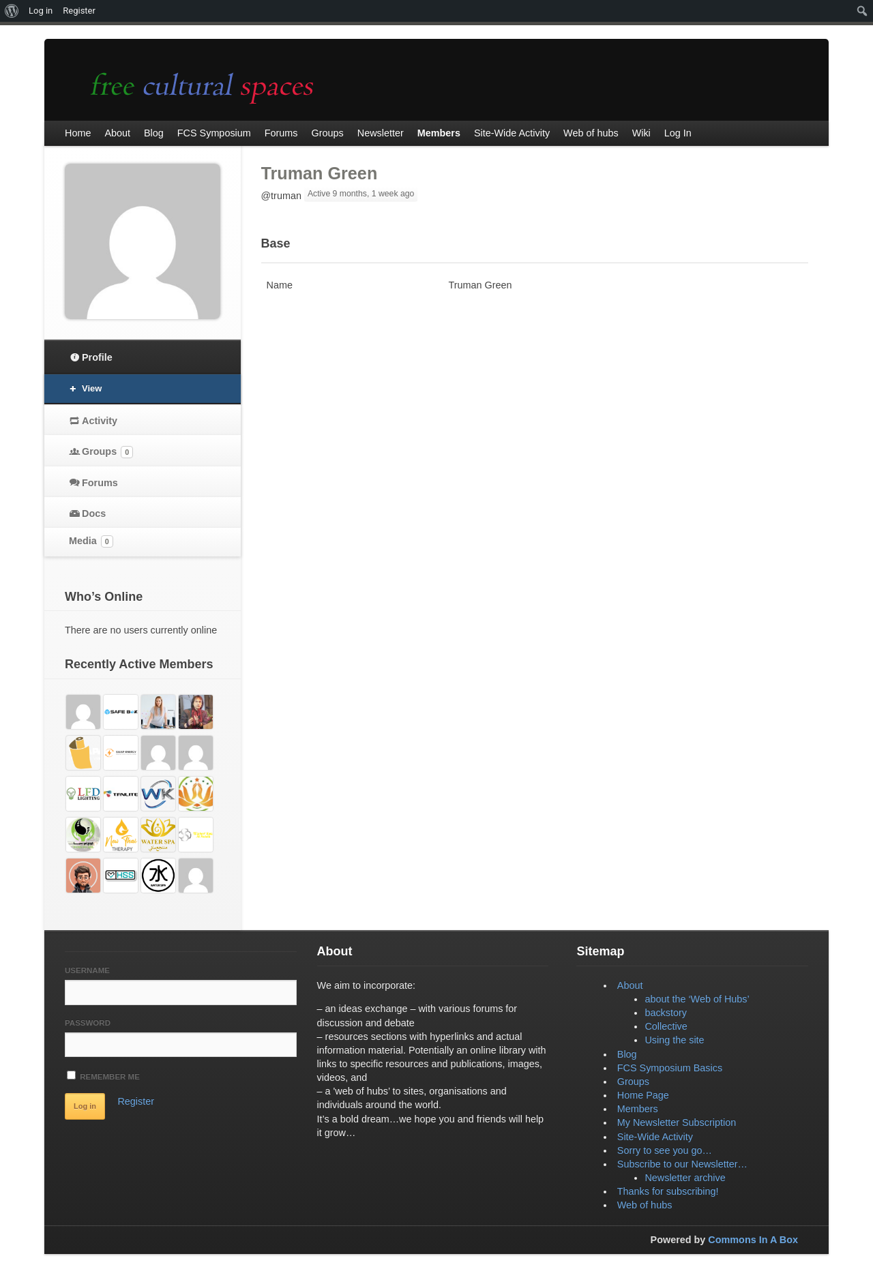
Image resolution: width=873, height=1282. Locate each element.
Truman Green (319, 173)
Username (87, 970)
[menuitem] (12, 11)
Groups (107, 452)
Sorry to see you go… (664, 1150)
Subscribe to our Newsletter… (682, 1164)
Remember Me (103, 1076)
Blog (627, 1054)
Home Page (643, 1095)
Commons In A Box (753, 1239)
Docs (94, 513)
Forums (100, 482)
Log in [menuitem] (41, 10)
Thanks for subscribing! (668, 1191)
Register (135, 1101)
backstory (666, 1012)
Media (91, 541)
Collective (666, 1026)
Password (87, 1023)
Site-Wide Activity (655, 1136)
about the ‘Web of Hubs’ (697, 999)
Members (637, 1108)
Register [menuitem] (79, 10)
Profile (97, 357)
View (92, 388)
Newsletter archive (685, 1177)
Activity (99, 420)
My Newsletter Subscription (676, 1122)
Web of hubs (644, 1204)
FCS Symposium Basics (669, 1067)
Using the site (674, 1039)
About (630, 985)
